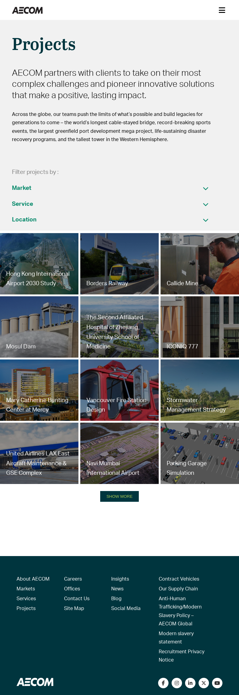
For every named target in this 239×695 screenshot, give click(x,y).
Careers (73, 578)
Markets (26, 588)
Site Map (74, 608)
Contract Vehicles (179, 578)
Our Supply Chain (178, 588)
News (117, 588)
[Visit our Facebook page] (163, 683)
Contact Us (76, 598)
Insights (120, 578)
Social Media (126, 608)
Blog (116, 598)
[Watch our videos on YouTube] (217, 683)
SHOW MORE (119, 496)
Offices (72, 588)
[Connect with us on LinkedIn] (190, 683)
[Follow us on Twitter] (204, 683)
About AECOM (33, 578)
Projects (26, 608)
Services (26, 598)
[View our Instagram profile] (177, 683)
